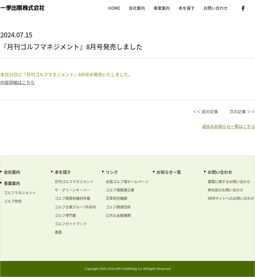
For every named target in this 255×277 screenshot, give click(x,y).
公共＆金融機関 (118, 215)
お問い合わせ (215, 8)
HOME (114, 8)
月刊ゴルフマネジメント (74, 181)
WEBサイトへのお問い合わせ (231, 198)
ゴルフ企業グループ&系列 (75, 206)
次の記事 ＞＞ (242, 111)
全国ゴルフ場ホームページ (127, 181)
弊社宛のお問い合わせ (225, 189)
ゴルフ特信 (13, 200)
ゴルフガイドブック (71, 223)
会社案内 (137, 8)
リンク (112, 172)
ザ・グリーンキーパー (72, 189)
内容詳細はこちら (17, 82)
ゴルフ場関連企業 (120, 189)
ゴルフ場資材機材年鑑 (72, 198)
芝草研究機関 (116, 198)
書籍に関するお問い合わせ (229, 181)
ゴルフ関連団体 (118, 206)
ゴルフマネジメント (20, 192)
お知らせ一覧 (169, 172)
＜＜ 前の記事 (205, 111)
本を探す (186, 8)
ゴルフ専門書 (65, 215)
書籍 (58, 232)
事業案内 (162, 8)
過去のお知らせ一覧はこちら (228, 126)
